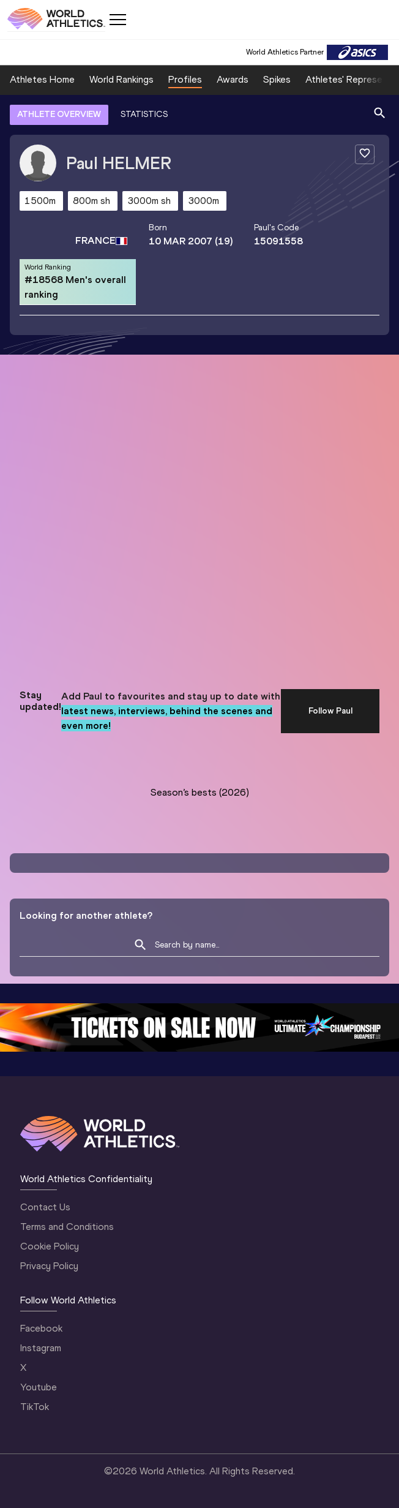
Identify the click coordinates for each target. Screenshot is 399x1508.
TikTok (34, 1406)
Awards (232, 79)
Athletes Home (42, 79)
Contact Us (45, 1207)
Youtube (38, 1387)
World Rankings (121, 79)
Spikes (277, 79)
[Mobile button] (117, 19)
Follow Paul (330, 711)
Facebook (41, 1328)
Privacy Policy (49, 1266)
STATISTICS (144, 114)
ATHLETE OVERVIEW (59, 114)
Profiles (185, 79)
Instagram (40, 1348)
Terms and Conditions (67, 1226)
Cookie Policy (49, 1246)
